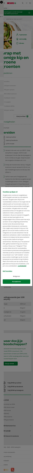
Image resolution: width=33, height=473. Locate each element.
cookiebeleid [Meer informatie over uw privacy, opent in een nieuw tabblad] (22, 266)
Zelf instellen (7, 271)
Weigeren (16, 276)
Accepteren (16, 282)
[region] (16, 236)
